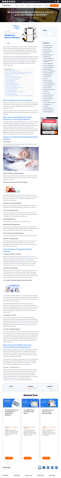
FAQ (26, 457)
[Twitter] (5, 1)
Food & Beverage (47, 76)
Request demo (54, 5)
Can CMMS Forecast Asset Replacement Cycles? (29, 411)
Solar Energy (46, 100)
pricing (20, 177)
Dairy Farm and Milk (41, 450)
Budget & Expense (17, 460)
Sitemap (27, 459)
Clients (3, 455)
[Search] (54, 34)
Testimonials (28, 455)
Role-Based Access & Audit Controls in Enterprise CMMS (47, 411)
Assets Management (48, 51)
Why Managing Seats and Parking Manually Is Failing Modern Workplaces (11, 412)
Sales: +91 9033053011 (40, 471)
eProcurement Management (49, 71)
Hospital (45, 78)
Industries (29, 5)
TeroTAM (46, 106)
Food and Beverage (41, 452)
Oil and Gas (46, 91)
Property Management (48, 98)
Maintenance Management (49, 89)
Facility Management (48, 74)
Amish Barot (11, 388)
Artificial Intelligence (48, 47)
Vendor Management (48, 108)
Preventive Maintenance (49, 95)
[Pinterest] (14, 1)
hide (13, 69)
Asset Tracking (47, 49)
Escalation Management (49, 72)
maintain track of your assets (28, 256)
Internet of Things (47, 80)
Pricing (34, 5)
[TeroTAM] (6, 5)
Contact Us (46, 5)
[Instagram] (12, 1)
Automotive (39, 459)
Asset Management (18, 450)
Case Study (28, 452)
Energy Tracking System (49, 67)
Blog (26, 448)
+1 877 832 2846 (28, 472)
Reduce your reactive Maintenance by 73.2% (31, 1)
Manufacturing (40, 455)
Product (22, 5)
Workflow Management (48, 111)
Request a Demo (29, 461)
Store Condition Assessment (50, 102)
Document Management (49, 65)
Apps (3, 453)
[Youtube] (10, 1)
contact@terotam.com (8, 380)
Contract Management (48, 63)
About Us (17, 5)
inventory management (24, 322)
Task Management (47, 104)
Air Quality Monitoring (48, 45)
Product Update (29, 453)
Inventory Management (48, 82)
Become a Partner (5, 459)
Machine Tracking (47, 87)
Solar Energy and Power (42, 448)
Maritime (39, 461)
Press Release (28, 450)
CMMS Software (47, 56)
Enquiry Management (48, 69)
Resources (40, 5)
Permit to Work (47, 93)
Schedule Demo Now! (48, 132)
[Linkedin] (7, 1)
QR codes (22, 195)
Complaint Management (49, 58)
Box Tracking (46, 53)
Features (4, 450)
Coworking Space (40, 453)
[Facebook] (3, 1)
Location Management (48, 85)
